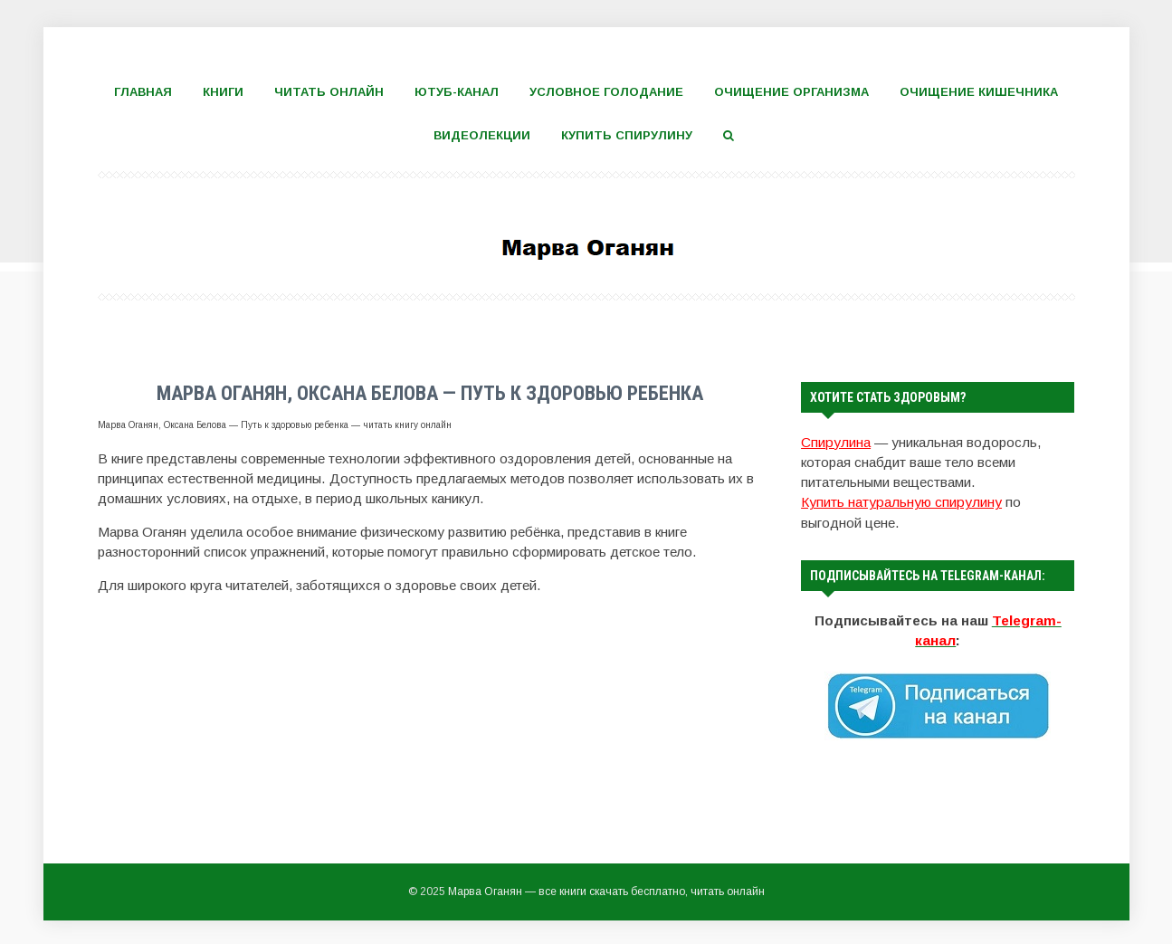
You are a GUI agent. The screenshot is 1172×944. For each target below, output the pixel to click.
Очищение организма (791, 92)
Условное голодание (606, 92)
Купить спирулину (626, 135)
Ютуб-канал (456, 92)
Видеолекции (482, 135)
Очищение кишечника (979, 92)
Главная (143, 92)
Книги (223, 92)
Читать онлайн (329, 92)
